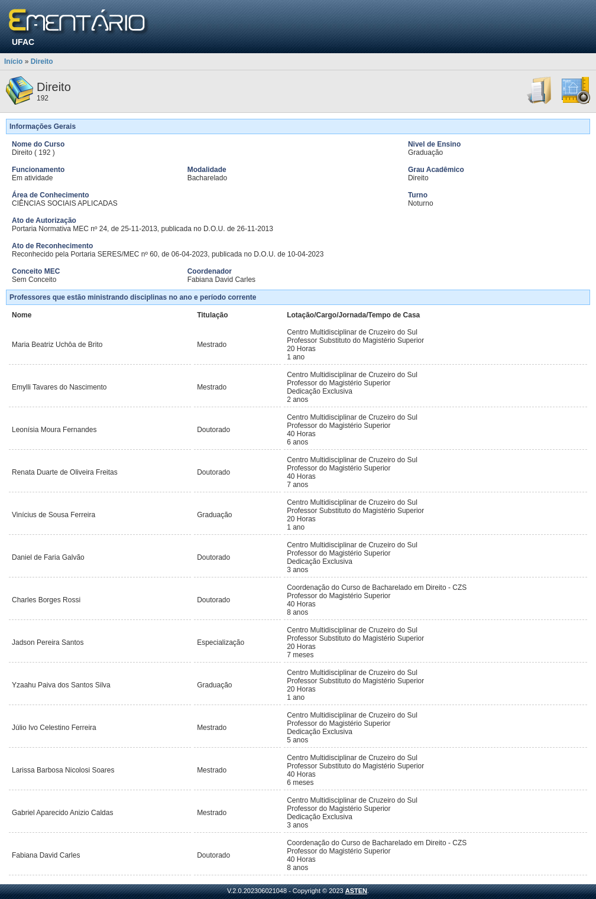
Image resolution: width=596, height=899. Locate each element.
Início (13, 61)
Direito (42, 61)
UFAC (23, 42)
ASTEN (356, 890)
